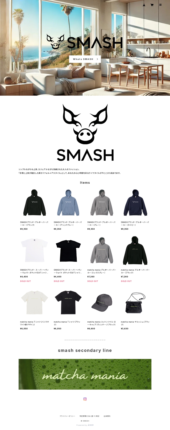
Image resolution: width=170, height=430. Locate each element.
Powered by (85, 425)
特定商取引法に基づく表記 (89, 416)
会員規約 (107, 416)
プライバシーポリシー (67, 416)
